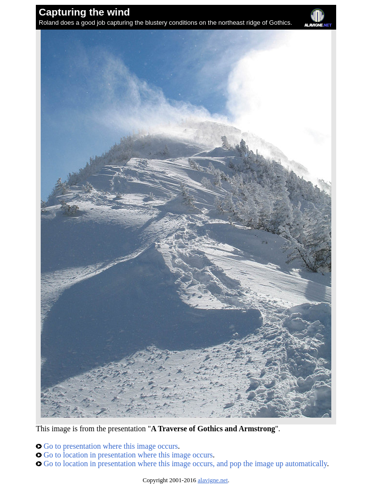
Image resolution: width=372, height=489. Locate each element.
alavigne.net (213, 480)
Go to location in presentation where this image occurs (124, 455)
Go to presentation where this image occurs (107, 446)
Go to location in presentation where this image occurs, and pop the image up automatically (181, 463)
